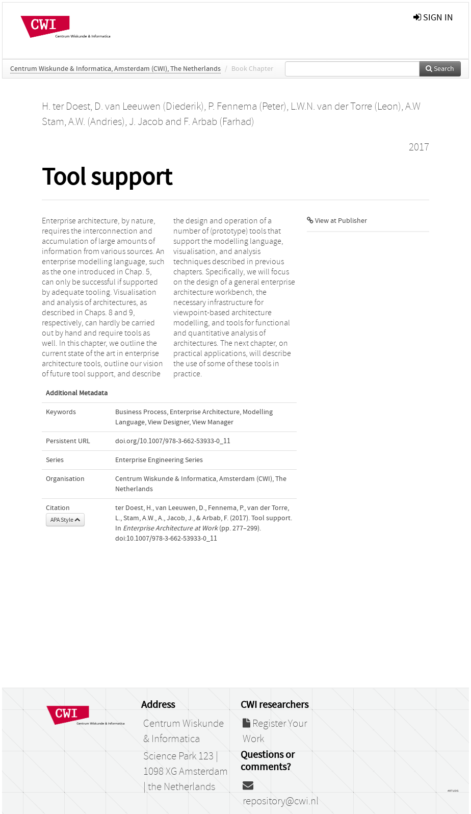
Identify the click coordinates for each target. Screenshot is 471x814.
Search (440, 69)
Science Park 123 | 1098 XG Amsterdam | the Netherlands (185, 771)
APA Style (65, 519)
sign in (433, 17)
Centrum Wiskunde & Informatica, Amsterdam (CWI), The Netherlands (115, 69)
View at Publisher (337, 221)
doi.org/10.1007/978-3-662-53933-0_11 (172, 441)
